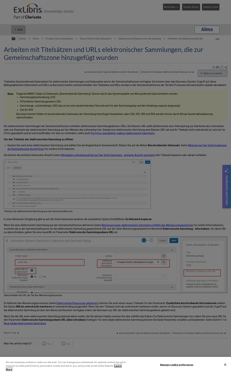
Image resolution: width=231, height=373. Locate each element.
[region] (115, 365)
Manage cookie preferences (176, 364)
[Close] (225, 365)
